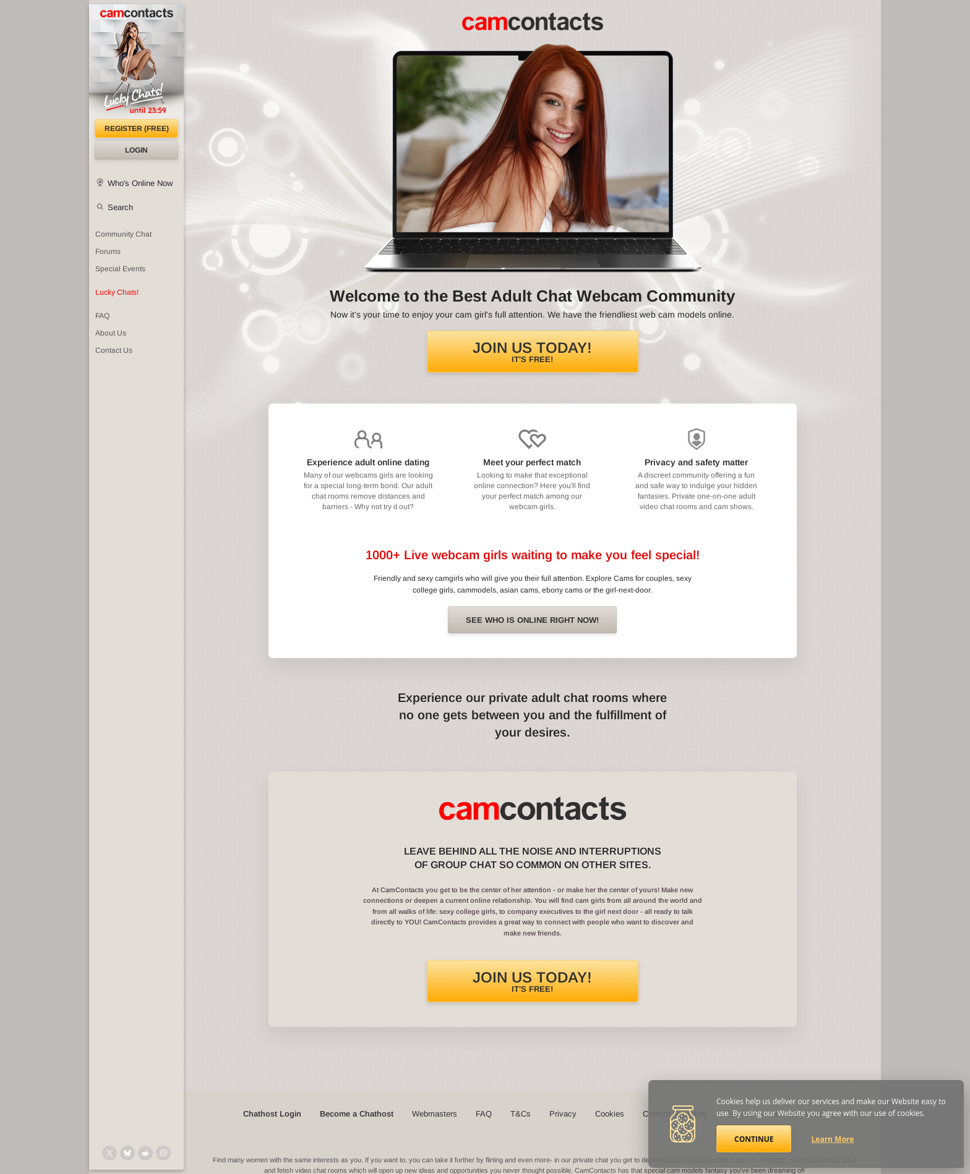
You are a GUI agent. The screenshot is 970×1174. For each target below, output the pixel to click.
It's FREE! (532, 351)
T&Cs (520, 1113)
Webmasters (434, 1113)
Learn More (833, 1139)
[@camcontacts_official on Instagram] (163, 1153)
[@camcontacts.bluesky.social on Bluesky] (127, 1153)
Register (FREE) (137, 128)
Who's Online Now (140, 183)
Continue (753, 1139)
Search (120, 207)
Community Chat (123, 234)
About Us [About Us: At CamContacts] (110, 333)
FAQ (484, 1113)
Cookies (609, 1113)
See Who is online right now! (532, 620)
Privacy (563, 1113)
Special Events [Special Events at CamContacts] (120, 268)
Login (136, 150)
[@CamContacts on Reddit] (145, 1153)
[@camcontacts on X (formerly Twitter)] (109, 1153)
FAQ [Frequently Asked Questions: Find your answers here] (102, 315)
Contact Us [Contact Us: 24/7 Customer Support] (113, 350)
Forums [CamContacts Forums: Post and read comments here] (108, 251)
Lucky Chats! (117, 292)
